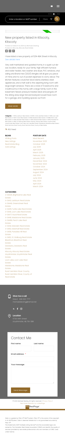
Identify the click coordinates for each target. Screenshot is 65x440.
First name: (16, 343)
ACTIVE (50, 14)
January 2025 (39, 158)
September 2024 (40, 169)
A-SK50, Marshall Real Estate (37, 120)
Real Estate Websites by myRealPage (32, 403)
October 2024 (39, 166)
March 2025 (38, 152)
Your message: (18, 364)
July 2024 (37, 175)
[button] (14, 309)
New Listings (10, 141)
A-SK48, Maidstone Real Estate (36, 118)
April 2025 (37, 149)
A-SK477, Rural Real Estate (19, 118)
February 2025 (39, 155)
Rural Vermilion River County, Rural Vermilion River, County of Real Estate (26, 125)
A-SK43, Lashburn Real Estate (21, 116)
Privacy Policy (47, 401)
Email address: (18, 354)
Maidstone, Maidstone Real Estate (49, 123)
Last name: (39, 343)
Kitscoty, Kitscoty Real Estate (23, 48)
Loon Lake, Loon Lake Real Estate (29, 123)
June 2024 (37, 178)
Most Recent (38, 138)
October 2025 (39, 144)
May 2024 (37, 181)
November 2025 (40, 141)
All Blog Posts (10, 138)
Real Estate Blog (12, 144)
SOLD (58, 14)
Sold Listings (10, 147)
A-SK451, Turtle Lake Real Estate (39, 116)
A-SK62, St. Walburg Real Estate (21, 121)
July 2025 (37, 147)
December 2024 (40, 161)
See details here (12, 59)
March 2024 (38, 186)
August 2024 (38, 172)
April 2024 (37, 183)
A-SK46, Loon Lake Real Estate (18, 212)
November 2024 (40, 164)
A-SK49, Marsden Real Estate (20, 120)
